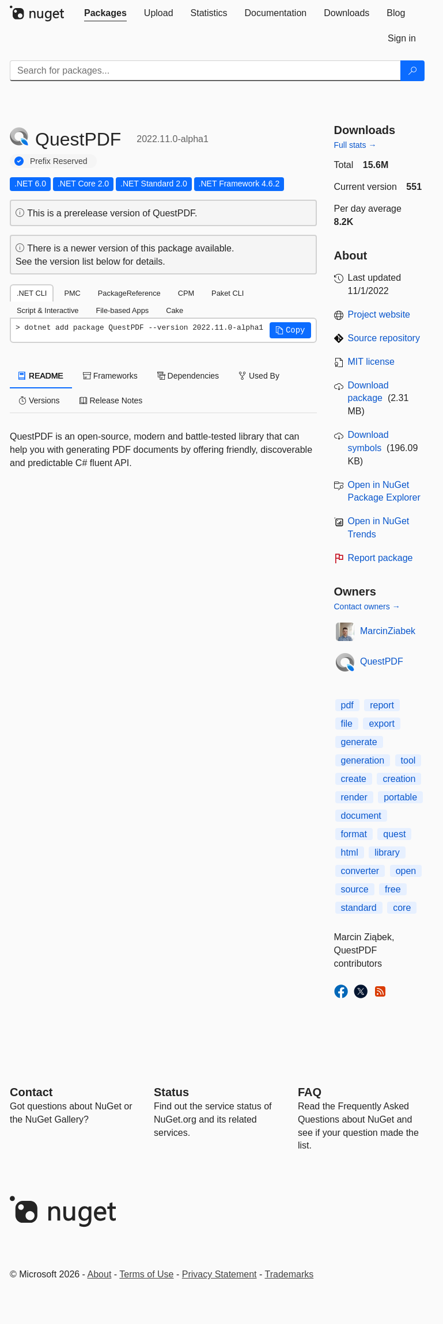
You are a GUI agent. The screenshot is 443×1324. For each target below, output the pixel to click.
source (355, 889)
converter (360, 871)
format (354, 834)
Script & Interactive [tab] (47, 310)
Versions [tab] (39, 400)
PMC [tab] (72, 293)
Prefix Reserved (59, 161)
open (406, 871)
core (402, 908)
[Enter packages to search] (205, 70)
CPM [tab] (186, 293)
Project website (379, 314)
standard (359, 908)
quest (394, 834)
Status (171, 1092)
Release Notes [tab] (111, 400)
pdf (347, 705)
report (382, 705)
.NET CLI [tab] (32, 293)
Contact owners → (367, 606)
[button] (290, 330)
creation (399, 779)
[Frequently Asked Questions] (309, 1092)
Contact (31, 1092)
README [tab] (40, 375)
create (353, 779)
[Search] (412, 70)
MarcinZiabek (387, 631)
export (381, 723)
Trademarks (289, 1274)
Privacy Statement (219, 1274)
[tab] (105, 13)
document (361, 816)
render (354, 797)
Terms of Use (146, 1274)
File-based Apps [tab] (122, 310)
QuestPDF (381, 661)
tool (408, 760)
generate (359, 742)
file (347, 723)
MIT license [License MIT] (371, 362)
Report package (380, 558)
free (393, 889)
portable (400, 797)
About (100, 1274)
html (349, 852)
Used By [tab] (258, 375)
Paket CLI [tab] (227, 293)
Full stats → (355, 145)
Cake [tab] (174, 310)
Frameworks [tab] (110, 375)
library (387, 852)
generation (363, 760)
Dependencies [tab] (188, 375)
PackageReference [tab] (129, 293)
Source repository (384, 338)
